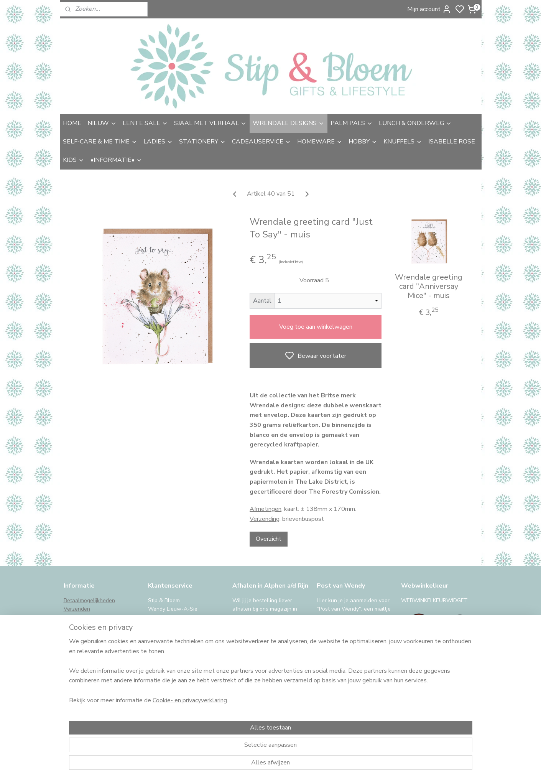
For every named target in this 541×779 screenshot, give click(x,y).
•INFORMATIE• (116, 160)
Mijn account (429, 9)
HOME (72, 123)
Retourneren (79, 626)
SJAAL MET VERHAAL (210, 123)
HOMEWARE (319, 141)
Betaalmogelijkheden (89, 600)
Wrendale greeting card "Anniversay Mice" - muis (428, 286)
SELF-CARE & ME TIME (100, 141)
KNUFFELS (402, 141)
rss (325, 765)
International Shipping (90, 669)
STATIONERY (202, 141)
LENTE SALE (145, 123)
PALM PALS (352, 123)
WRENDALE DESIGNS (288, 123)
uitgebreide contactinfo (176, 626)
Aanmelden (338, 697)
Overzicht (268, 539)
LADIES (158, 141)
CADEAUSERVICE (261, 141)
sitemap (311, 765)
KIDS (73, 160)
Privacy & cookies (85, 660)
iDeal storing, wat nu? (90, 677)
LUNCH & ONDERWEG (415, 123)
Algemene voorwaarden (93, 651)
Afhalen (73, 617)
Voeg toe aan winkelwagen (315, 327)
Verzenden (77, 609)
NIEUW (102, 123)
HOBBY (363, 141)
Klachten (74, 643)
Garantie (74, 634)
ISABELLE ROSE (451, 141)
